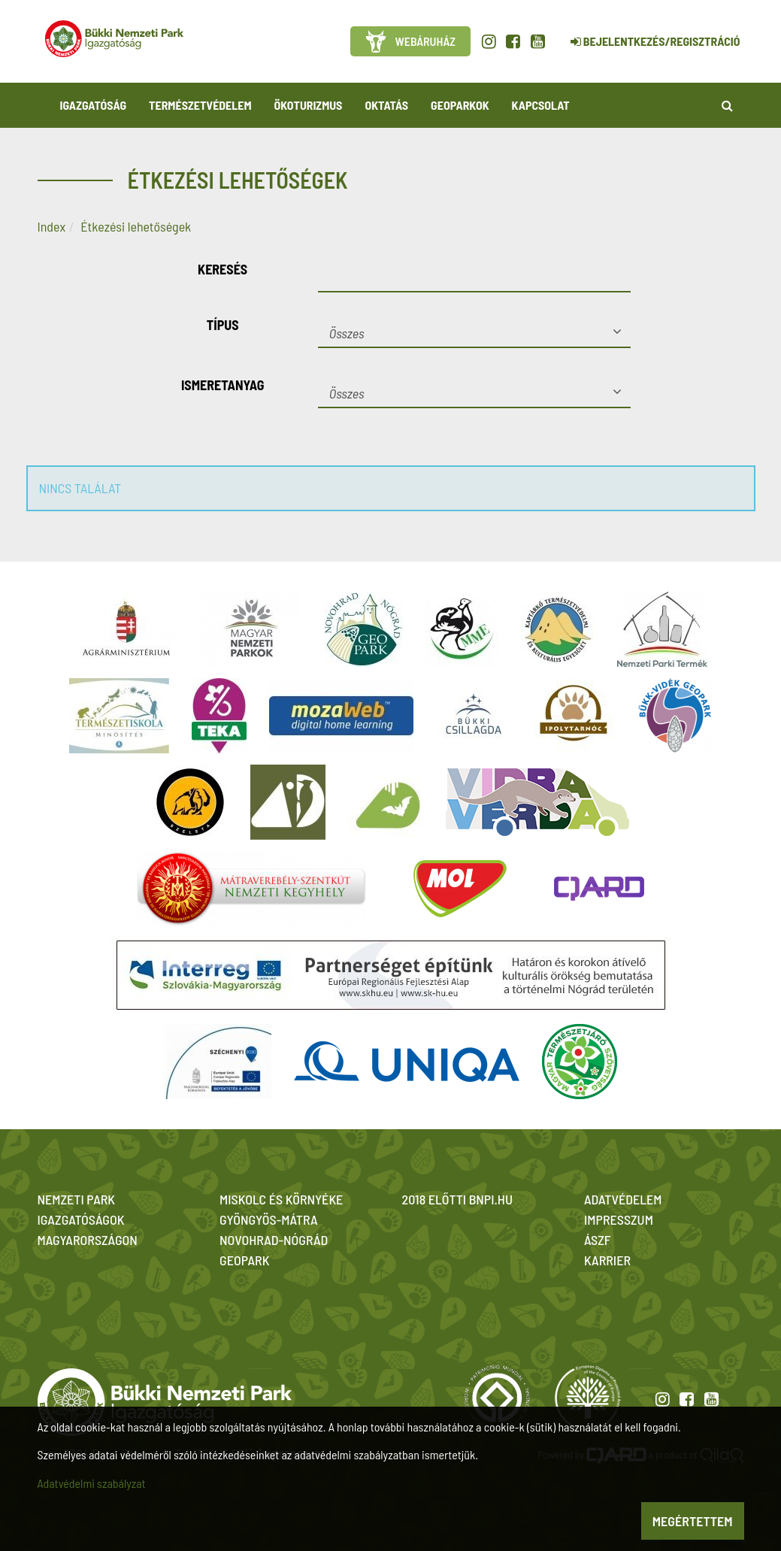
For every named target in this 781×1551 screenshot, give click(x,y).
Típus (223, 325)
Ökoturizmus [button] (308, 105)
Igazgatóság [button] (93, 105)
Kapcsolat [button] (541, 105)
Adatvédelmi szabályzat (92, 1483)
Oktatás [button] (386, 105)
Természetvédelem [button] (200, 105)
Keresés (222, 269)
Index (52, 226)
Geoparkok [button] (460, 105)
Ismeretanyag (223, 385)
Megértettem (692, 1521)
